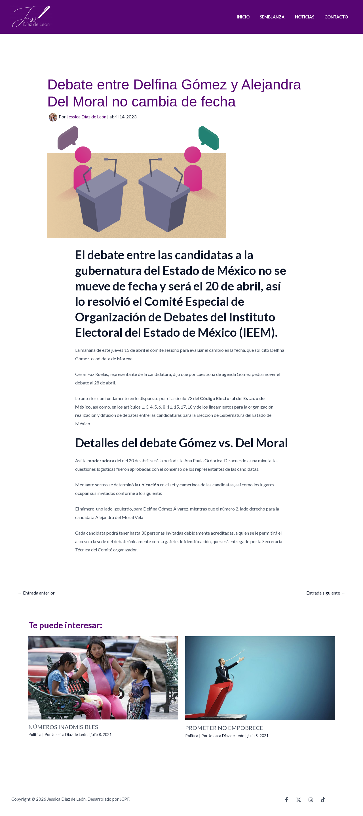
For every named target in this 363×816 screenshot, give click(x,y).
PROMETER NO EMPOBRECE (224, 728)
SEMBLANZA (277, 16)
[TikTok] (323, 799)
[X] (298, 799)
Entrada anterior (36, 592)
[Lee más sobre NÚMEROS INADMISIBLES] (103, 677)
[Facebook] (286, 799)
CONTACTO (337, 16)
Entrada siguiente (325, 592)
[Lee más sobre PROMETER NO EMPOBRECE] (260, 677)
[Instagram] (310, 799)
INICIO (250, 16)
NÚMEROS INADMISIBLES (63, 726)
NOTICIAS (307, 16)
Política (34, 734)
